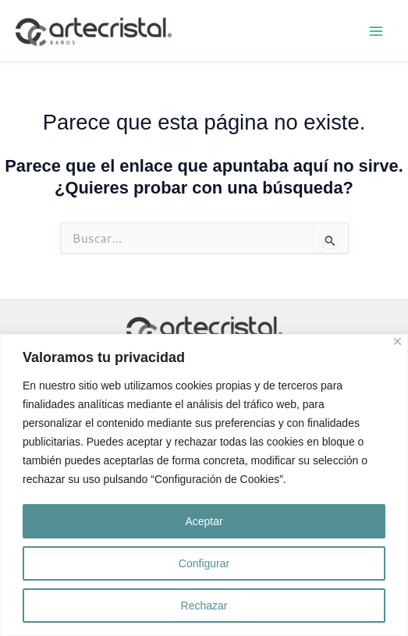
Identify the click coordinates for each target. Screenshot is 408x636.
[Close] (397, 341)
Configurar (204, 563)
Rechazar (204, 605)
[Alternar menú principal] (376, 31)
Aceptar (203, 521)
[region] (204, 485)
